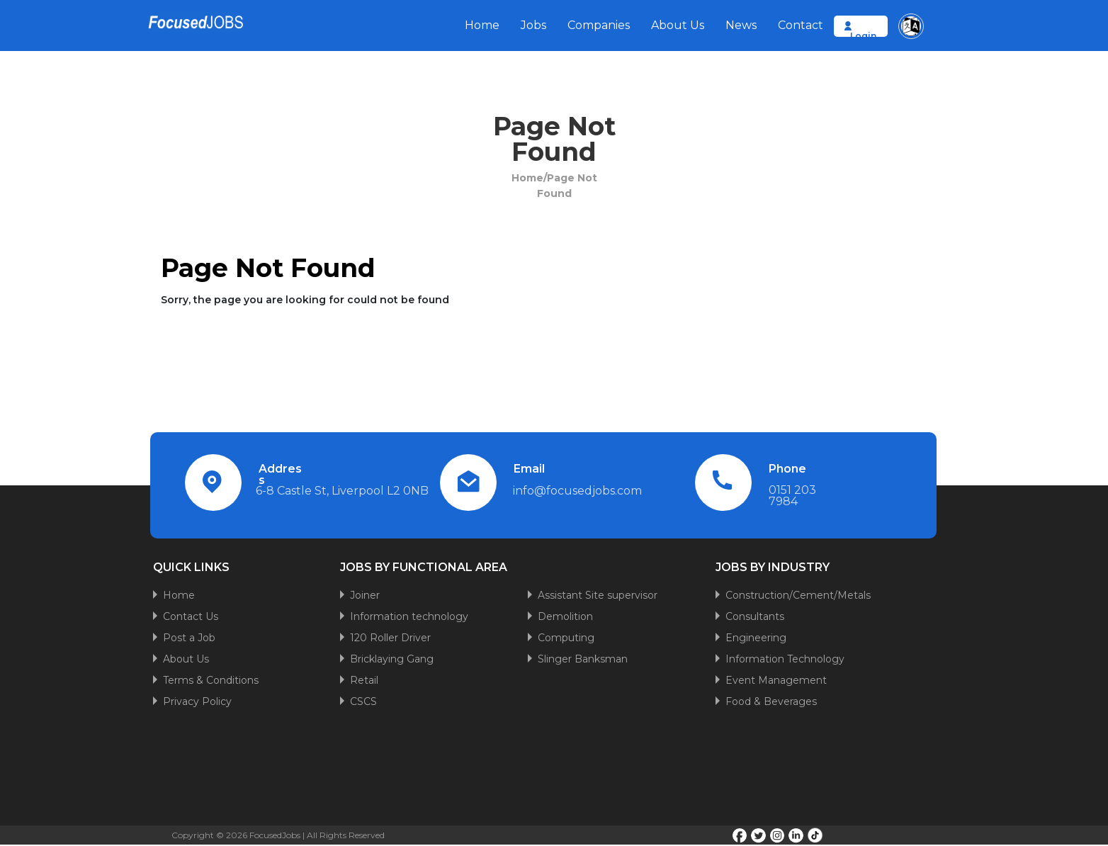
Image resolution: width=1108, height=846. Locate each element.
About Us (677, 25)
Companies (598, 25)
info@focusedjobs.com (577, 490)
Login (863, 35)
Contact (800, 25)
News (741, 25)
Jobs (533, 25)
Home (482, 25)
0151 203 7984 (792, 495)
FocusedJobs (274, 835)
